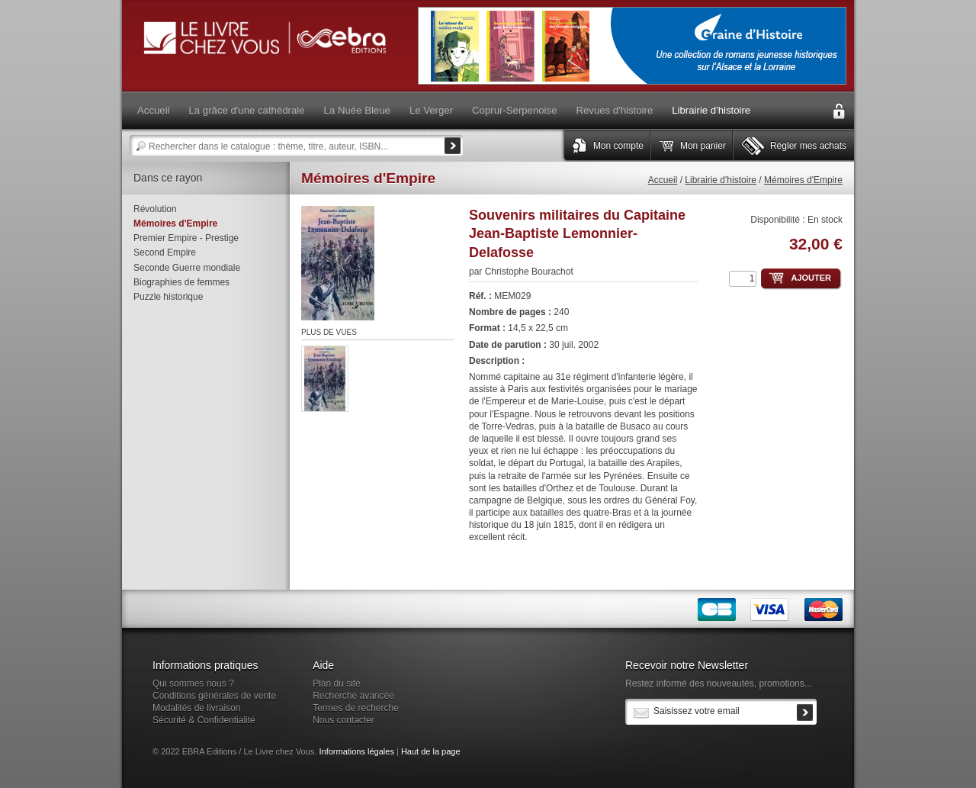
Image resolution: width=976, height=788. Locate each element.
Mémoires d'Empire (803, 180)
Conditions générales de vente (214, 695)
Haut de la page (431, 751)
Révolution (155, 209)
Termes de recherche (356, 708)
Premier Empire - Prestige (186, 238)
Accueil (663, 180)
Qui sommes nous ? (193, 683)
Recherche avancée (353, 695)
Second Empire (164, 252)
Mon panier (703, 145)
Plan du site (337, 683)
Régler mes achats (808, 145)
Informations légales (356, 751)
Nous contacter (343, 720)
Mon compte (618, 145)
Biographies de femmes (181, 282)
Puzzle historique (168, 296)
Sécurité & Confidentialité (203, 720)
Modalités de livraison (196, 708)
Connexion (838, 111)
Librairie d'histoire (720, 180)
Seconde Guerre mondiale (186, 267)
